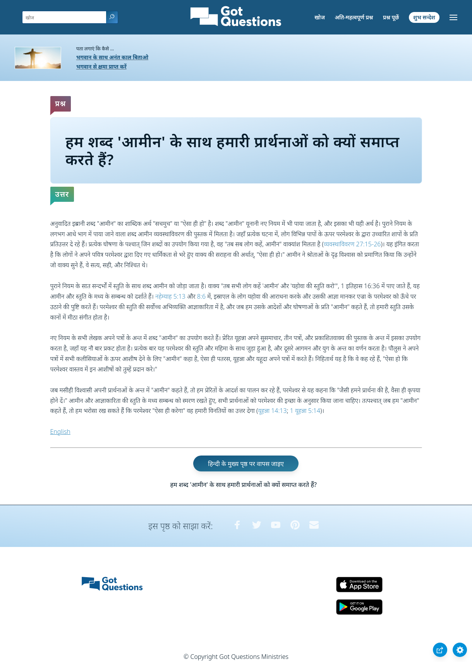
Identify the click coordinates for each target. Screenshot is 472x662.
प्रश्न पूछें (391, 17)
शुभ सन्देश (424, 17)
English (60, 431)
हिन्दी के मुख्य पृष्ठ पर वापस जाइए (246, 463)
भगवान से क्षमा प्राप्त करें (101, 66)
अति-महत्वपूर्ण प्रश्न (354, 17)
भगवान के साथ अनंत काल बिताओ (112, 57)
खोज (319, 17)
